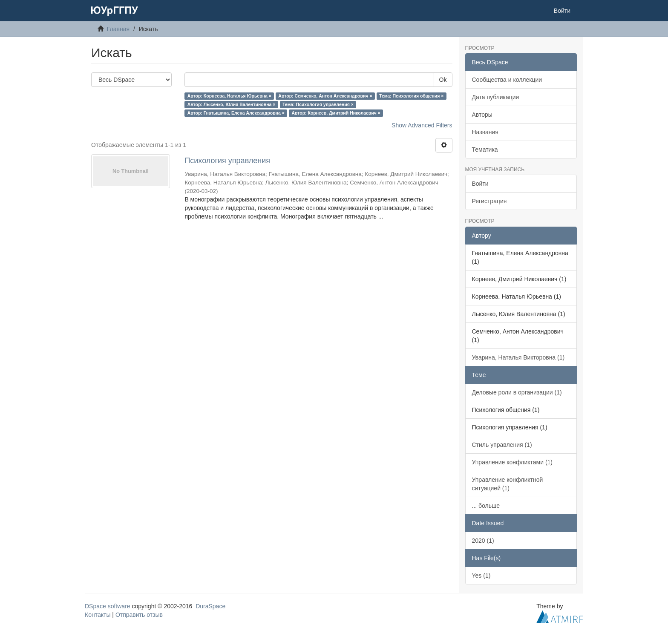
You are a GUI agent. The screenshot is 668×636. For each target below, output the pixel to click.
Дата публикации (495, 97)
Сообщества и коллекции (507, 79)
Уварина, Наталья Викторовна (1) (518, 357)
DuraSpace (210, 606)
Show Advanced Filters (422, 125)
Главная (118, 29)
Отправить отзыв (139, 614)
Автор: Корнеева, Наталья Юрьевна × (229, 95)
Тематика (485, 149)
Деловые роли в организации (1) (517, 392)
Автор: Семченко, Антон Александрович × (325, 95)
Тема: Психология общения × (411, 95)
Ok (443, 79)
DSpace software (107, 606)
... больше (486, 505)
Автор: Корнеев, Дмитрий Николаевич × (335, 112)
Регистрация (489, 201)
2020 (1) (483, 540)
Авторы (482, 114)
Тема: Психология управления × (318, 104)
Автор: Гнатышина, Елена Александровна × (236, 112)
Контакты (97, 614)
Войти (480, 183)
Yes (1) (481, 575)
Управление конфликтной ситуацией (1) (507, 484)
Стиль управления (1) (502, 444)
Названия (485, 132)
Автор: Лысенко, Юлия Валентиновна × (231, 104)
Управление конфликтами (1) (512, 462)
